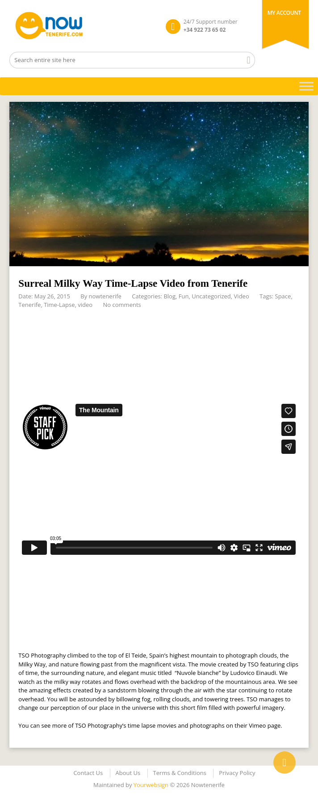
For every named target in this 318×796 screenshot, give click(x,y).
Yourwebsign (151, 785)
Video (241, 296)
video (85, 305)
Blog (169, 296)
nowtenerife (105, 296)
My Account (284, 13)
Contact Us (88, 773)
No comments (122, 305)
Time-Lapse (59, 305)
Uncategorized (211, 296)
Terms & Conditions (179, 773)
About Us (128, 773)
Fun (184, 296)
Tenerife (29, 305)
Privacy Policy (237, 773)
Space (283, 296)
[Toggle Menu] (306, 86)
